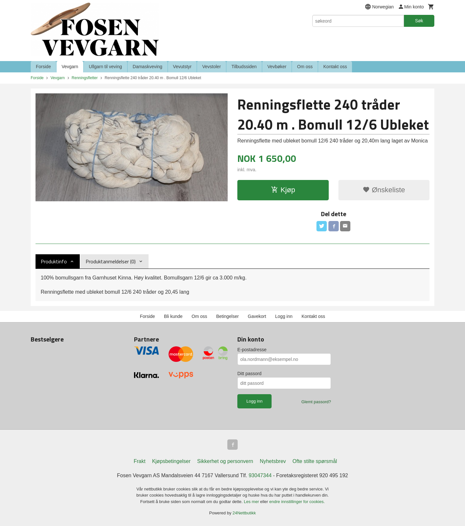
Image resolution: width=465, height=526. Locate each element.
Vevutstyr (182, 66)
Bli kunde (173, 316)
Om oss (305, 66)
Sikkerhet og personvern (225, 461)
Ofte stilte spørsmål (315, 461)
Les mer (252, 501)
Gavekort (257, 316)
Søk (419, 20)
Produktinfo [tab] (54, 261)
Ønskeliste (384, 190)
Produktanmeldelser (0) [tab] (111, 261)
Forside (43, 66)
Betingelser (227, 316)
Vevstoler (211, 66)
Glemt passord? (316, 401)
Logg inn (284, 316)
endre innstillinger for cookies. (297, 501)
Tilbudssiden (244, 66)
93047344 (260, 475)
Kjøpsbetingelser (171, 461)
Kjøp (283, 190)
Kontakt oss (335, 66)
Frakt (139, 461)
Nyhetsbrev (273, 461)
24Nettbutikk (244, 512)
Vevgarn (70, 66)
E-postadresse (251, 349)
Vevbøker (276, 66)
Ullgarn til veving (105, 66)
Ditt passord (249, 373)
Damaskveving (147, 66)
